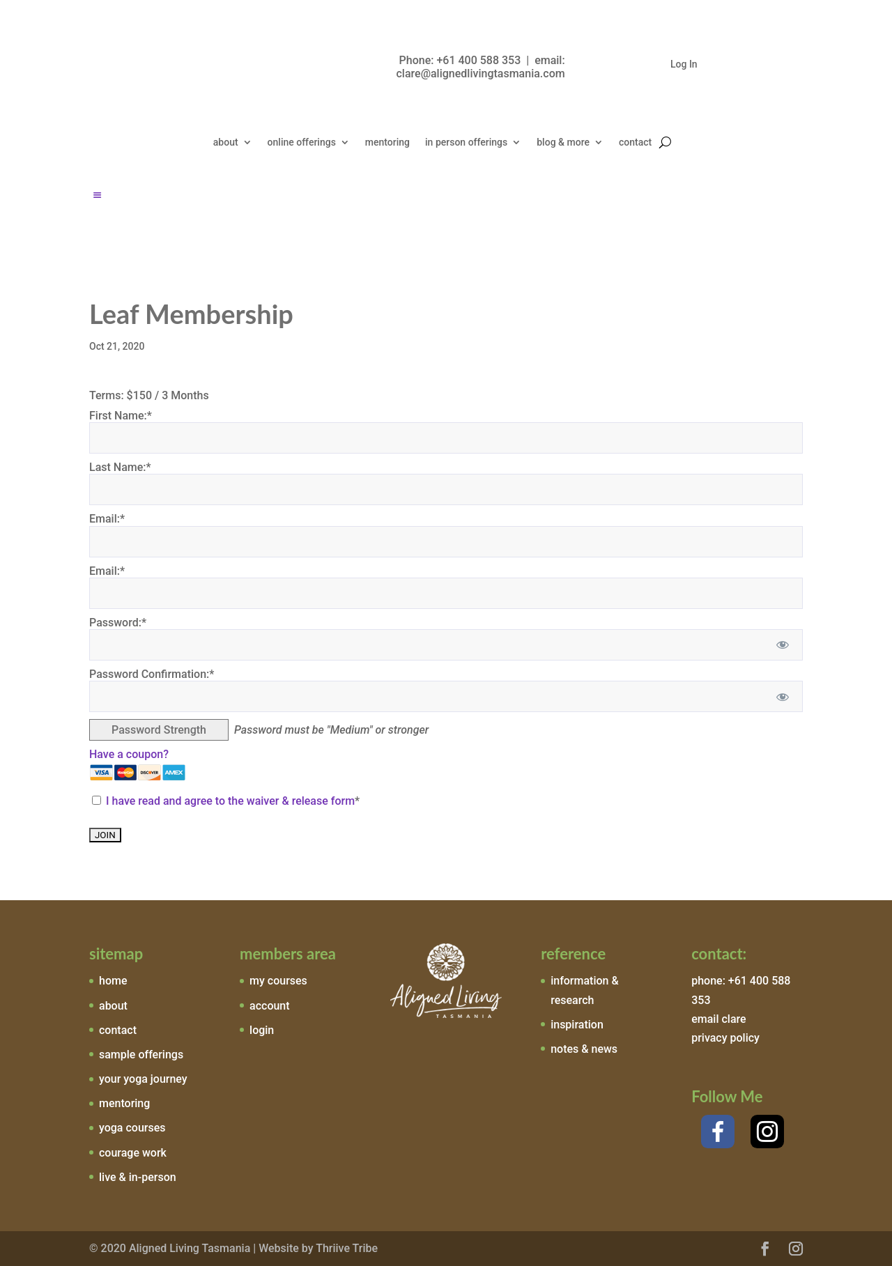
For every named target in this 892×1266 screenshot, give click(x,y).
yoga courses (132, 1127)
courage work (133, 1152)
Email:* (107, 518)
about (225, 142)
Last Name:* (120, 467)
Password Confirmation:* (151, 674)
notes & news (584, 1049)
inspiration (577, 1024)
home (113, 980)
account (269, 1005)
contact (635, 142)
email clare (718, 1019)
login (261, 1030)
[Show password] (783, 645)
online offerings (302, 142)
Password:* (117, 622)
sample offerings (141, 1054)
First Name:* (120, 415)
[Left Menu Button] (97, 195)
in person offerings (466, 142)
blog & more (563, 142)
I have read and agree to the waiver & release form (230, 801)
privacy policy (725, 1037)
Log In (684, 64)
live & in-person (137, 1177)
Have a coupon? (129, 754)
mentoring (387, 142)
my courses (278, 980)
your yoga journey (143, 1079)
